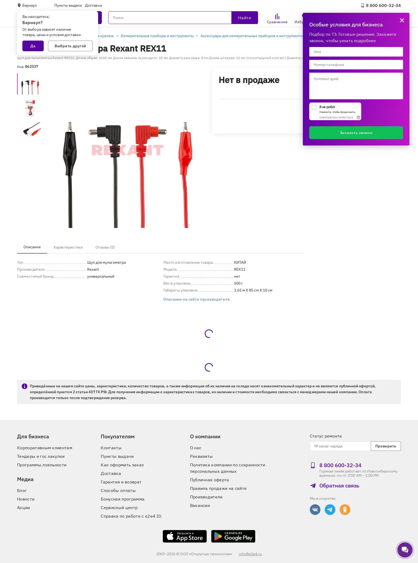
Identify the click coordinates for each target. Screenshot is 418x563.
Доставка (93, 5)
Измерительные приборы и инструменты (157, 35)
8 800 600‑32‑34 (381, 5)
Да (33, 46)
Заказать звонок (356, 132)
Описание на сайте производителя (196, 299)
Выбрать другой (70, 46)
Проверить (385, 446)
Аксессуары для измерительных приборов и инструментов (252, 35)
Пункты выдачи (68, 5)
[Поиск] (183, 17)
